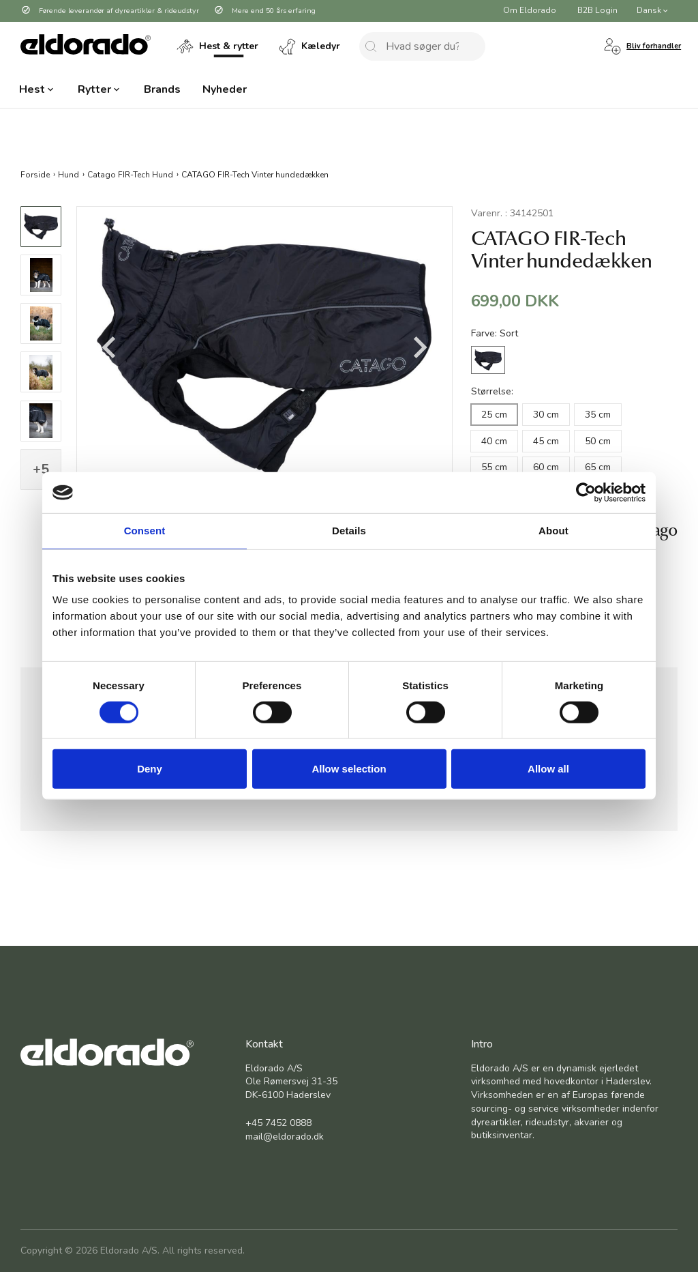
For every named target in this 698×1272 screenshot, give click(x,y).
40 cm (494, 441)
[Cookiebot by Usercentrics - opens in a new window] (586, 492)
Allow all (548, 769)
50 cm (598, 441)
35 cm (598, 414)
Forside (35, 174)
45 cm (546, 441)
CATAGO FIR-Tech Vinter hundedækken (255, 174)
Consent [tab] (145, 530)
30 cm (546, 414)
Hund (68, 174)
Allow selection (349, 769)
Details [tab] (349, 530)
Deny (149, 769)
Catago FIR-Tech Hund (130, 174)
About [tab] (553, 530)
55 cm (494, 467)
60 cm (546, 467)
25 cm (494, 414)
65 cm (598, 467)
